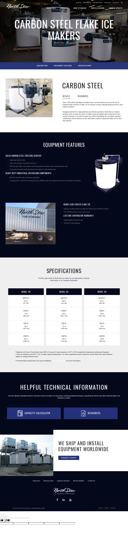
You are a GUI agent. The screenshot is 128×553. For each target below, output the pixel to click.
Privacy (107, 508)
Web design (35, 508)
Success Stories (97, 2)
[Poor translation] (7, 520)
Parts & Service (98, 8)
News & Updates (115, 8)
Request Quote (48, 481)
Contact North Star (59, 361)
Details (66, 96)
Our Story (78, 2)
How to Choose (80, 8)
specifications (84, 66)
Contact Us (116, 2)
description (42, 66)
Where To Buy (87, 2)
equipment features (63, 66)
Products (64, 8)
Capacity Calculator (70, 280)
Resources (107, 2)
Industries (51, 8)
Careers (100, 508)
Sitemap (113, 508)
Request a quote (68, 458)
